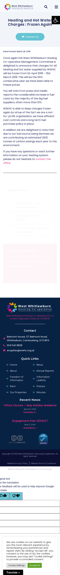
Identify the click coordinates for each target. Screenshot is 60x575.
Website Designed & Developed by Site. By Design (30, 469)
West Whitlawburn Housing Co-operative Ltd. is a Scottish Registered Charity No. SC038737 (30, 317)
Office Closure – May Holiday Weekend (30, 405)
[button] (56, 20)
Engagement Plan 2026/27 (30, 421)
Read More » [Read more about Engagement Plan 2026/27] (30, 428)
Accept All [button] (34, 565)
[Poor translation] (16, 496)
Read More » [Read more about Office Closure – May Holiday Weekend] (30, 412)
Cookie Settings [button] (16, 565)
